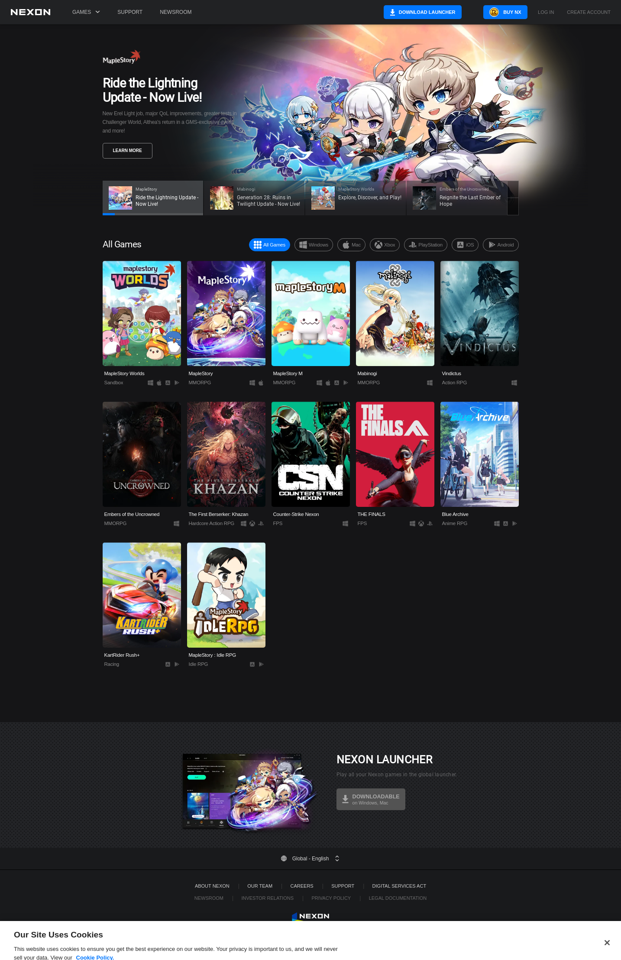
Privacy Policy (331, 898)
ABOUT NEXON (212, 886)
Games (86, 12)
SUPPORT (342, 886)
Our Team (259, 886)
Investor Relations (267, 898)
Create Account (589, 12)
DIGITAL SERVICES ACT (399, 886)
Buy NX (501, 12)
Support (129, 12)
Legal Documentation (398, 898)
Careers (302, 886)
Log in (546, 12)
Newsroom (175, 12)
